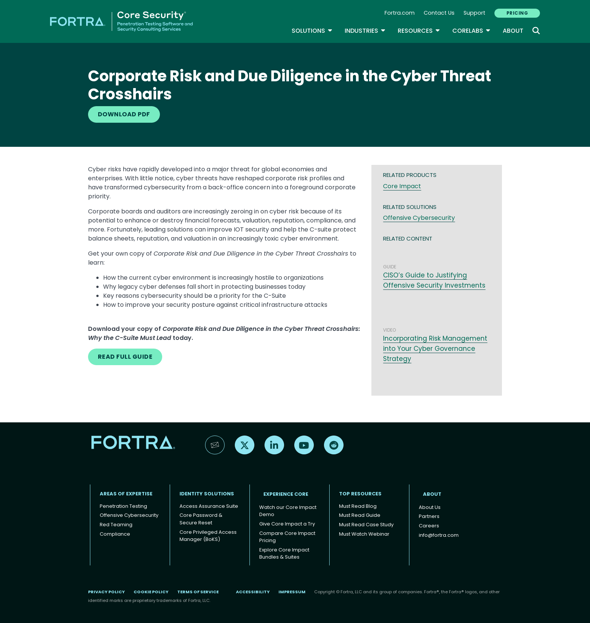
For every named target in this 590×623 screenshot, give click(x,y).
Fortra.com (400, 13)
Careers (429, 525)
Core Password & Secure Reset (200, 519)
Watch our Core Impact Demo (287, 511)
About (513, 30)
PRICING (517, 13)
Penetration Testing (123, 506)
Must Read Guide (359, 515)
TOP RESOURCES (360, 493)
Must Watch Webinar (364, 534)
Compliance (115, 534)
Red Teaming (116, 524)
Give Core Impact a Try (287, 523)
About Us (430, 507)
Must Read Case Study (366, 524)
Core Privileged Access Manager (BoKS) (208, 536)
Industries (365, 30)
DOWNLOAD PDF (124, 114)
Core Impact (402, 186)
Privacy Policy (106, 592)
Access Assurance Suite (208, 506)
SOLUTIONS (312, 30)
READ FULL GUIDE (125, 356)
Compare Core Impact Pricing (287, 537)
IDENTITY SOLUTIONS (206, 493)
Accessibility (253, 592)
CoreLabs (471, 30)
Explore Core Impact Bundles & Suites (284, 553)
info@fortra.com (439, 535)
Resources (419, 30)
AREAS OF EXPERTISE (126, 493)
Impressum (292, 592)
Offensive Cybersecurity (419, 217)
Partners (429, 516)
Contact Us (439, 13)
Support (474, 13)
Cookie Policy (151, 592)
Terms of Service (198, 592)
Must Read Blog (358, 506)
